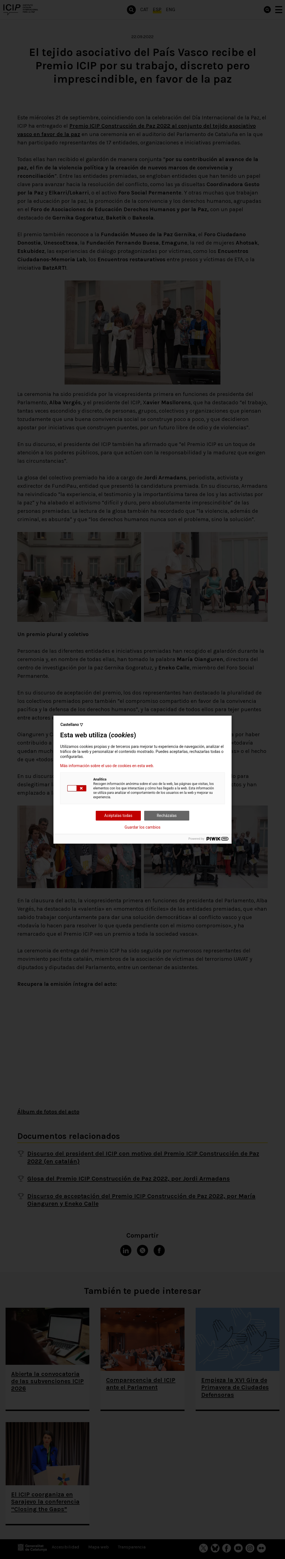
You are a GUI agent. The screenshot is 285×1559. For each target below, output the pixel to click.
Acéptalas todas (118, 815)
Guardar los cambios (143, 827)
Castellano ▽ (71, 724)
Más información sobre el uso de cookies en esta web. (107, 766)
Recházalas (167, 815)
